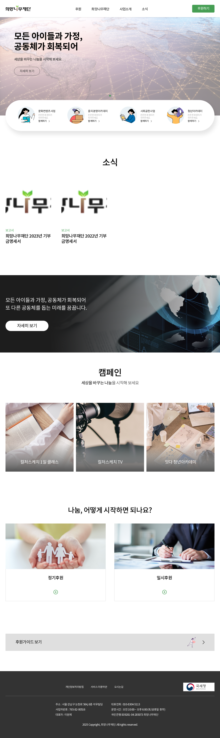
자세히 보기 (27, 71)
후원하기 (203, 9)
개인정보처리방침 (74, 687)
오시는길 (118, 687)
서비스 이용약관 (99, 687)
